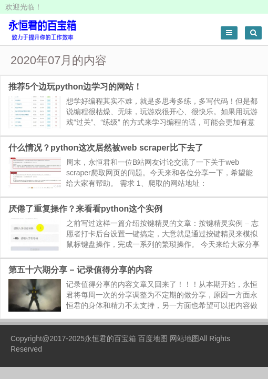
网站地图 (184, 338)
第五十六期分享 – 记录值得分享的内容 (80, 269)
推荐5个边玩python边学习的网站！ (75, 86)
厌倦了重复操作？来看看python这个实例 (85, 208)
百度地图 (153, 338)
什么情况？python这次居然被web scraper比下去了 (105, 147)
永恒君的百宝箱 (110, 338)
